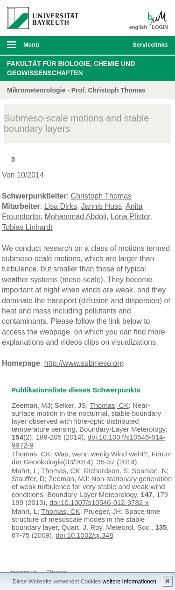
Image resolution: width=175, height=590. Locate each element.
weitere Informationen (129, 581)
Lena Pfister (130, 216)
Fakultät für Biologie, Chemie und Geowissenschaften (71, 68)
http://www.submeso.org (84, 363)
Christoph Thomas (101, 196)
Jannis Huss (101, 206)
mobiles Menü (39, 48)
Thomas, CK (109, 405)
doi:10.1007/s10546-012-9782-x (99, 502)
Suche (110, 45)
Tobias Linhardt (27, 227)
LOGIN (160, 27)
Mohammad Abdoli (76, 216)
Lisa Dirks (60, 206)
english (138, 27)
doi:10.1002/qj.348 (84, 535)
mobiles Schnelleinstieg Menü (148, 48)
